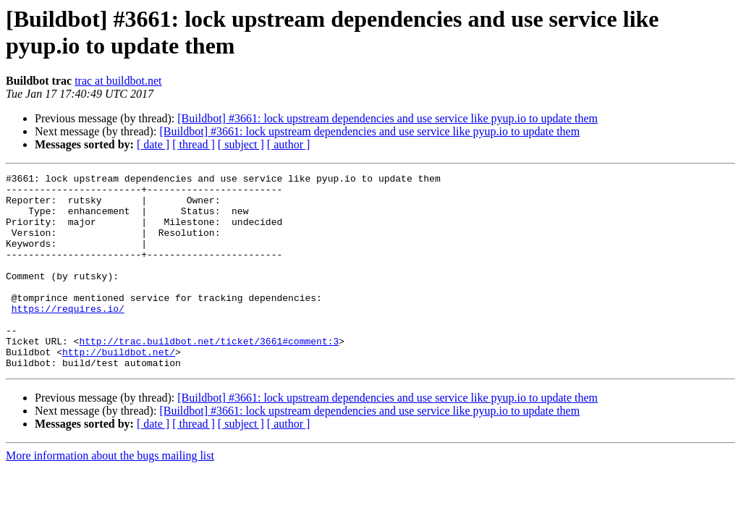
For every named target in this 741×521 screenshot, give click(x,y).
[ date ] (153, 144)
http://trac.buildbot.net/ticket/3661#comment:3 (209, 375)
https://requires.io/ (68, 336)
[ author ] (288, 144)
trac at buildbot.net (118, 81)
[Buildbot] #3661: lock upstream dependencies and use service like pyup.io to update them (387, 118)
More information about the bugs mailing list (110, 494)
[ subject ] (241, 144)
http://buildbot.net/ (118, 388)
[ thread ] (193, 144)
